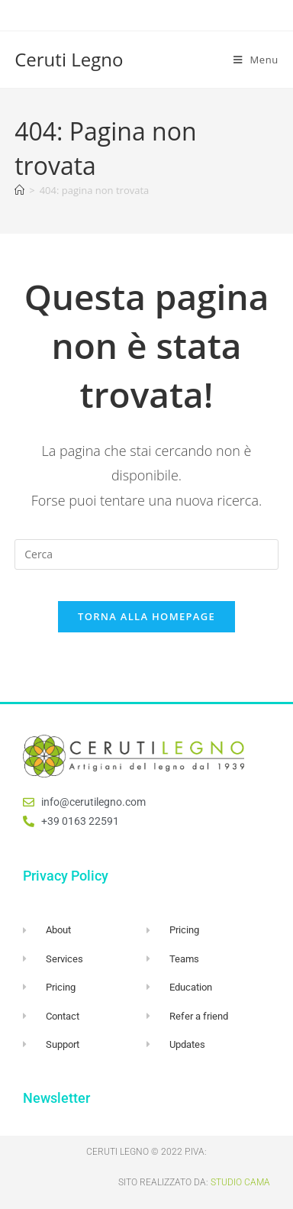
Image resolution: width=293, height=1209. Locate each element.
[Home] (19, 190)
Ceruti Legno (68, 59)
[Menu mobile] (256, 59)
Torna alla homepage (146, 616)
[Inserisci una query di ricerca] (146, 554)
